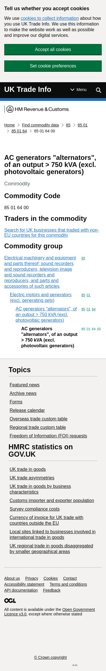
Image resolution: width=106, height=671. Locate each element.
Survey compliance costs (35, 509)
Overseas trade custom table (39, 418)
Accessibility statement (24, 584)
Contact (70, 578)
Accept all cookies (53, 49)
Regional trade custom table (38, 427)
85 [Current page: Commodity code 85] (68, 125)
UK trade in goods (28, 469)
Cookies (51, 578)
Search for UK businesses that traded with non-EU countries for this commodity (51, 233)
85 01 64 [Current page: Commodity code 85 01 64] (19, 131)
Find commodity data (40, 125)
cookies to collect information (50, 18)
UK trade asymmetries (32, 477)
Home (9, 125)
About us (12, 578)
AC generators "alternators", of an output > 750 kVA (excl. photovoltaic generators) (46, 314)
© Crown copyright (50, 657)
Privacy (31, 578)
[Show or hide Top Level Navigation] (78, 90)
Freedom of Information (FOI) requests (48, 435)
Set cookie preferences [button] (53, 65)
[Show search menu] (98, 90)
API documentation (21, 590)
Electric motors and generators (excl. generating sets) (41, 297)
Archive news (23, 393)
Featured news (25, 384)
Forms (16, 401)
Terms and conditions (68, 584)
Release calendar (27, 410)
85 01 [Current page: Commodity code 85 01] (83, 125)
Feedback (51, 590)
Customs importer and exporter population (52, 500)
